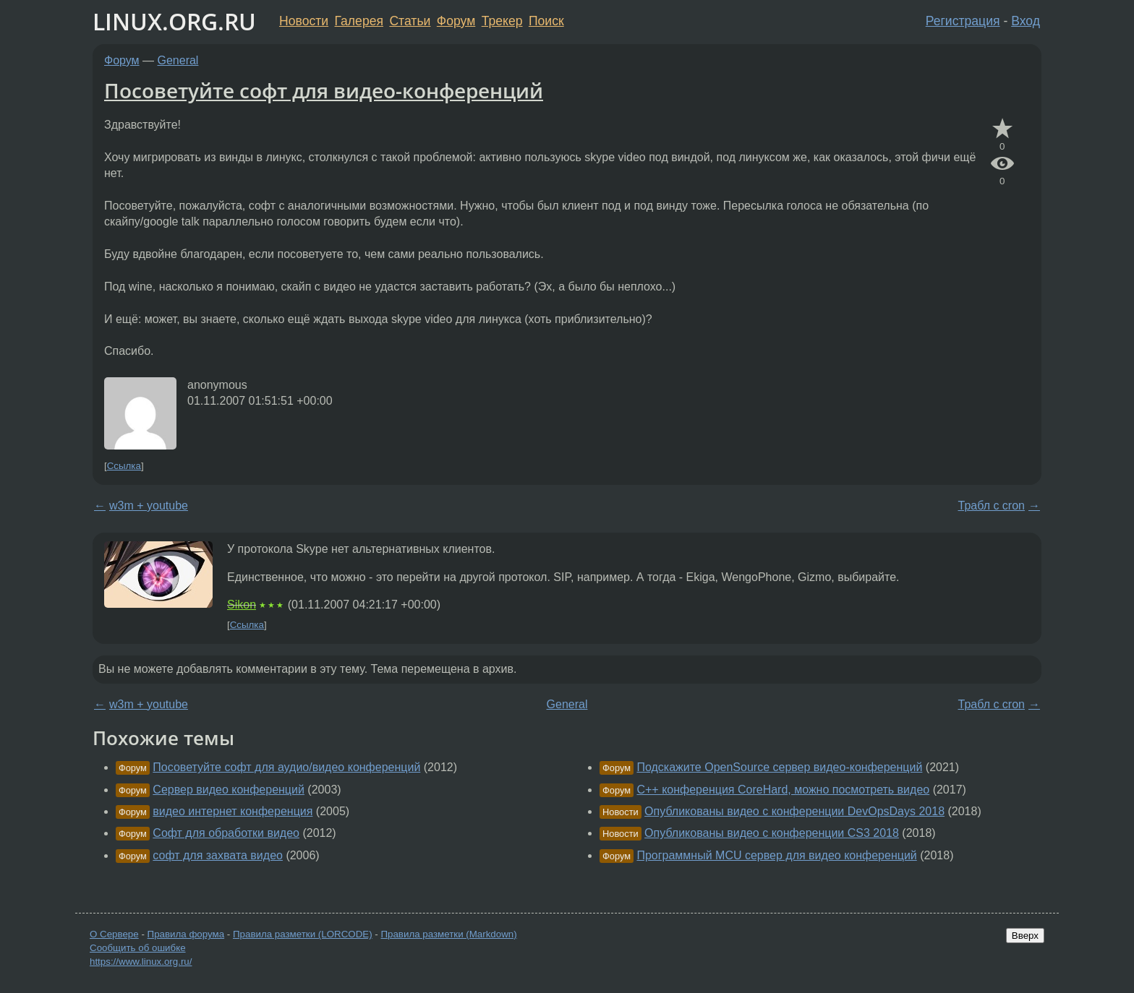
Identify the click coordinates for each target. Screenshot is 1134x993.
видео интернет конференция (232, 811)
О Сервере (114, 934)
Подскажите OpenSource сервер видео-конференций (779, 767)
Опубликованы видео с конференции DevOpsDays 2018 (794, 811)
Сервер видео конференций (228, 789)
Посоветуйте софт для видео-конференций (323, 90)
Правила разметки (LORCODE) (302, 934)
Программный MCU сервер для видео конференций (776, 855)
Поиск (546, 21)
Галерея (359, 21)
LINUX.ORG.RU (174, 21)
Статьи (409, 21)
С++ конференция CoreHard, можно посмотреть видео (782, 789)
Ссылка (124, 465)
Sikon (241, 604)
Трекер (502, 21)
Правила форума (186, 934)
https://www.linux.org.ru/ (141, 961)
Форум (456, 21)
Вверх (1025, 935)
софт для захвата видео (218, 855)
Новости (303, 21)
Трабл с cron (991, 505)
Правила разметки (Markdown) (448, 934)
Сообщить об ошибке (138, 947)
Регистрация (963, 21)
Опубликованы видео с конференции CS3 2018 (771, 833)
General (178, 60)
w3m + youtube (148, 505)
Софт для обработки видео (226, 833)
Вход (1025, 21)
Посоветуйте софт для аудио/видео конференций (286, 767)
